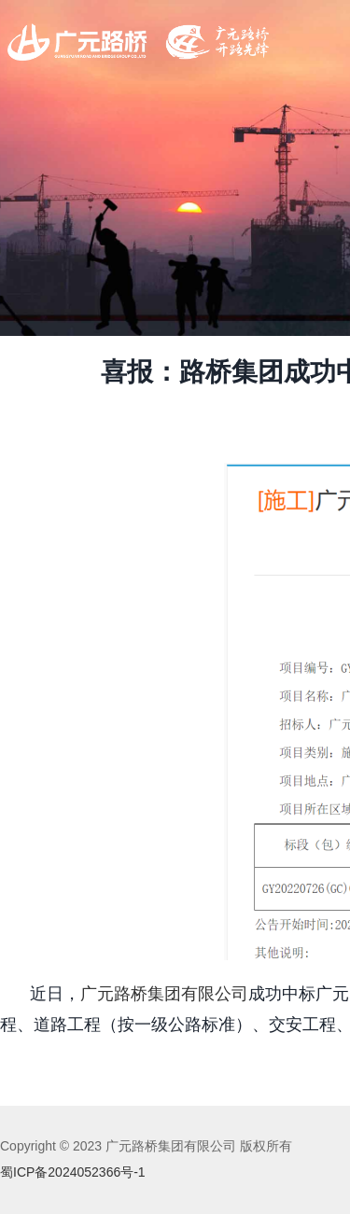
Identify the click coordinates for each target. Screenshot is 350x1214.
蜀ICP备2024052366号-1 (73, 1172)
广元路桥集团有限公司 (164, 993)
